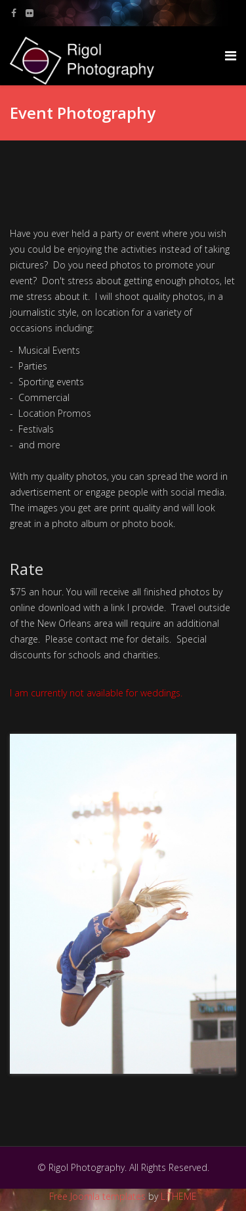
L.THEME (179, 1196)
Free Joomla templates (97, 1196)
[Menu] (230, 55)
